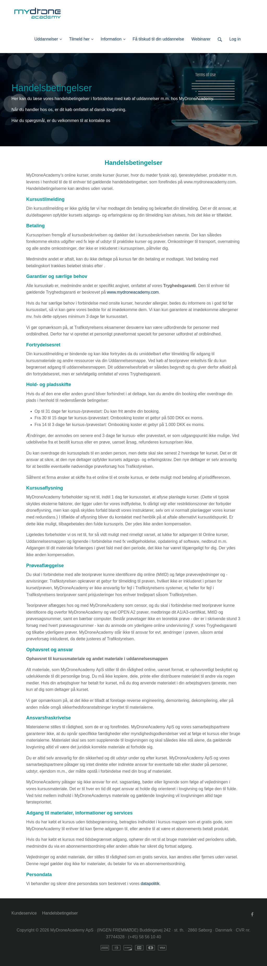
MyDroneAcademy (196, 98)
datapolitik (150, 883)
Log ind (248, 39)
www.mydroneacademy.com (133, 292)
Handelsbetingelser (60, 913)
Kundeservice (24, 913)
